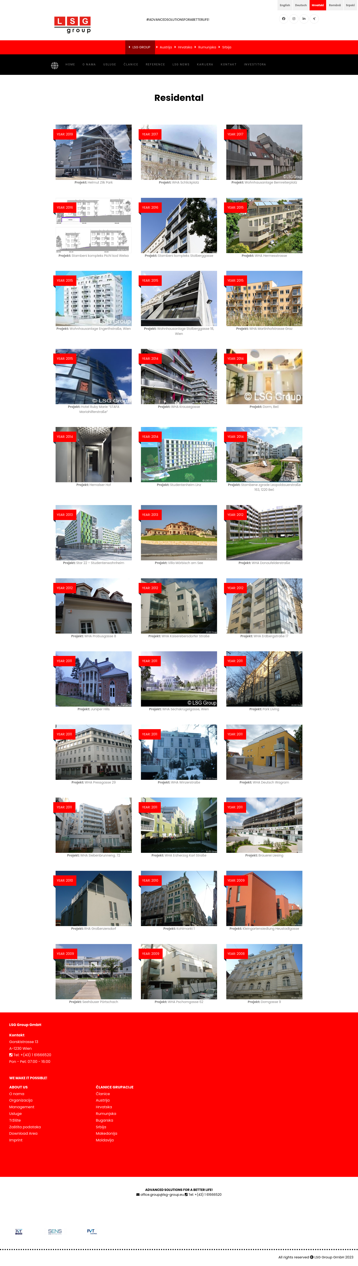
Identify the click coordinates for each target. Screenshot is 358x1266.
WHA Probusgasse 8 (93, 635)
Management (21, 1106)
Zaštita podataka (25, 1126)
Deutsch (293, 5)
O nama (89, 64)
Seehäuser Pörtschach (93, 1001)
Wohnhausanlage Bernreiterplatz (264, 182)
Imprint (15, 1140)
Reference (155, 64)
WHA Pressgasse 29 (94, 782)
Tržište (15, 1120)
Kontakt (229, 64)
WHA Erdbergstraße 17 (264, 635)
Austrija (166, 47)
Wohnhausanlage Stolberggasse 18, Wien (179, 331)
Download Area (23, 1133)
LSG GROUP (141, 47)
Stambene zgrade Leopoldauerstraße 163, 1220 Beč (264, 487)
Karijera (205, 64)
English (275, 5)
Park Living (264, 708)
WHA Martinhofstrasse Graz (264, 328)
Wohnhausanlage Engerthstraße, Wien (93, 331)
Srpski (349, 5)
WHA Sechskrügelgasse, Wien (178, 708)
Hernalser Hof (93, 484)
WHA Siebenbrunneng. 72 (93, 855)
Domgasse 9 (264, 1001)
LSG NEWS (181, 64)
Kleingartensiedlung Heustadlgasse (264, 928)
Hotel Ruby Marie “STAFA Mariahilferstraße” (94, 409)
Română (332, 5)
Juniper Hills (93, 708)
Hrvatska (185, 47)
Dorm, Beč (264, 406)
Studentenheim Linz (179, 484)
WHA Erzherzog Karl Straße (179, 855)
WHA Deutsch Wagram (264, 782)
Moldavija (105, 1140)
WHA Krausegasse (179, 406)
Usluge (109, 64)
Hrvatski (312, 5)
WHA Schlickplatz (179, 182)
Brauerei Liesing (264, 855)
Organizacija (21, 1100)
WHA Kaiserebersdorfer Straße (179, 635)
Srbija (226, 47)
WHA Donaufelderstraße (264, 562)
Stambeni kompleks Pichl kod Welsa (94, 255)
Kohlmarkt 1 (179, 928)
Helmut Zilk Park (93, 182)
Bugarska (104, 1120)
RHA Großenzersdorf (93, 928)
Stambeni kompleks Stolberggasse (179, 255)
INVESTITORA (255, 64)
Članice (131, 64)
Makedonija (106, 1133)
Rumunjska (207, 47)
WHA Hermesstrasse (264, 255)
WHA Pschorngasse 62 (179, 1001)
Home (70, 64)
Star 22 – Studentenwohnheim (93, 562)
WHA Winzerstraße (179, 782)
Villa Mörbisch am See (179, 562)
